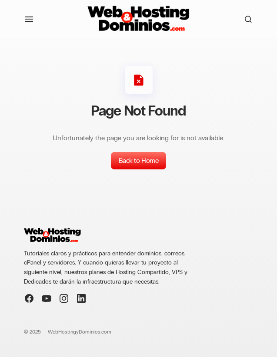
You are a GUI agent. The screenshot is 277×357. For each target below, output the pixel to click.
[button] (29, 19)
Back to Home (138, 160)
